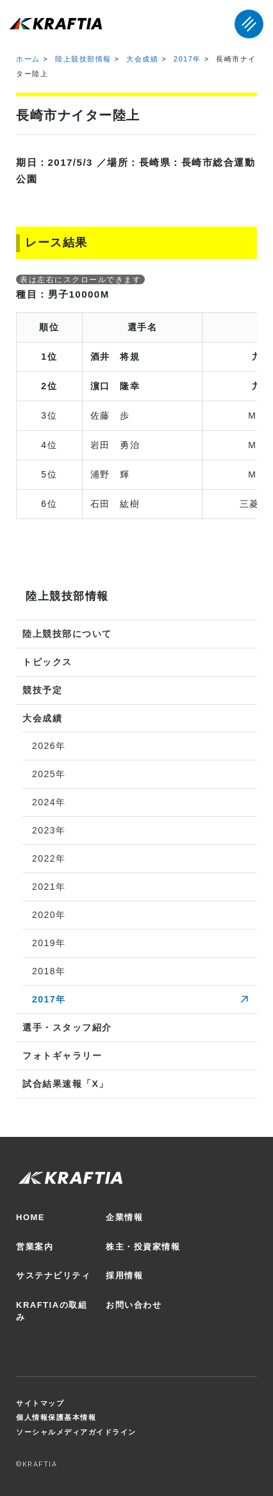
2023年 (49, 830)
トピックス (47, 662)
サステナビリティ (53, 1275)
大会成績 (142, 59)
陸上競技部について (67, 634)
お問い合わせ (133, 1305)
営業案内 (34, 1246)
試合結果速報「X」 (65, 1084)
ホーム (28, 59)
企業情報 (124, 1217)
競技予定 (42, 690)
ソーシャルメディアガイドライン (76, 1432)
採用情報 (124, 1275)
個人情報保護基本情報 (56, 1417)
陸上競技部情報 (83, 59)
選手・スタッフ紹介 (67, 1027)
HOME (30, 1217)
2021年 (49, 886)
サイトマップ (40, 1403)
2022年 (49, 858)
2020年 (49, 915)
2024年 (49, 802)
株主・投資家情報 (143, 1246)
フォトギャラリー (62, 1055)
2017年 (187, 59)
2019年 (49, 943)
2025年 (49, 774)
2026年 (49, 746)
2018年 (49, 971)
